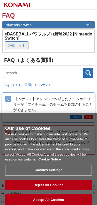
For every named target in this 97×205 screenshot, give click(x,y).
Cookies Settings (49, 172)
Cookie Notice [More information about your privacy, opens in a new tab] (50, 162)
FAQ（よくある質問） (18, 85)
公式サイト (17, 45)
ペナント (45, 85)
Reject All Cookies (48, 187)
